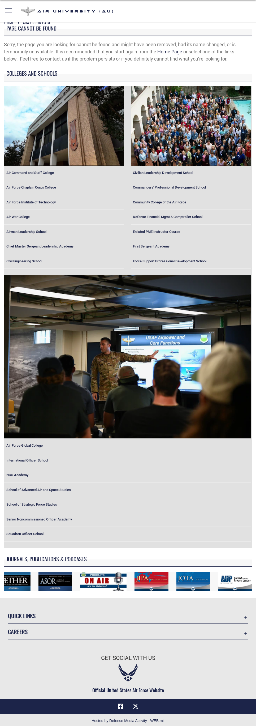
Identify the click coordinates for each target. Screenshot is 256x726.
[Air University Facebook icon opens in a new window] (120, 706)
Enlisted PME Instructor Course (156, 232)
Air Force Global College (24, 445)
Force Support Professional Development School (169, 261)
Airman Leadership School (26, 232)
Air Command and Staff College (30, 173)
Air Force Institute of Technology (31, 202)
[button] (8, 11)
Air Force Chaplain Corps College (31, 187)
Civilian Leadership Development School (163, 173)
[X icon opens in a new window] (136, 706)
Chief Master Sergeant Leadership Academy (39, 246)
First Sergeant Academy (151, 246)
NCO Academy (17, 475)
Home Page (169, 51)
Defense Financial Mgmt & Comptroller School (167, 217)
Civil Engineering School (24, 261)
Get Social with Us (128, 658)
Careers (18, 631)
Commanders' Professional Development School (169, 187)
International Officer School (27, 460)
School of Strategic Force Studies (31, 504)
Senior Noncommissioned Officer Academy (39, 519)
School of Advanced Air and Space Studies (38, 490)
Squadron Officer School (25, 534)
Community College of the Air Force (159, 202)
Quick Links (22, 615)
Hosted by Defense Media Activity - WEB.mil (128, 721)
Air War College (18, 217)
